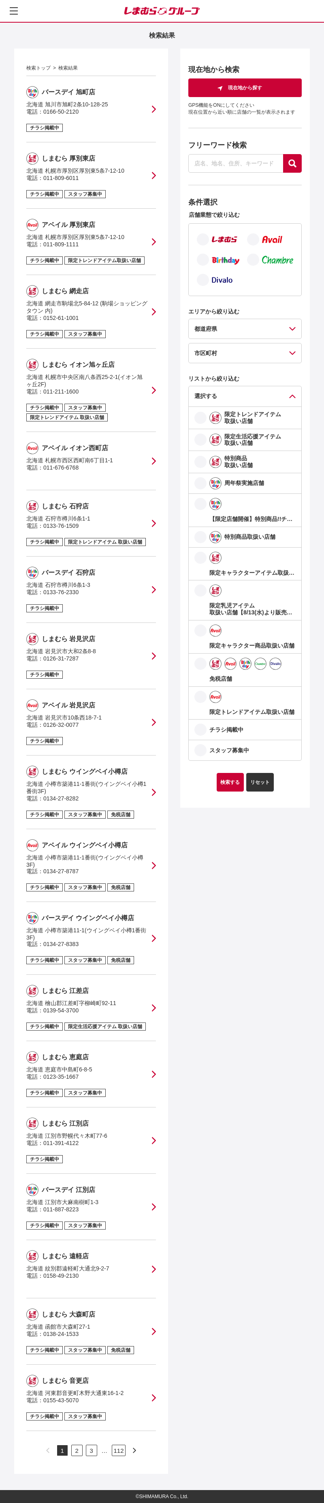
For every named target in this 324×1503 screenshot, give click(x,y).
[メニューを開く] (13, 11)
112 (118, 1450)
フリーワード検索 (217, 145)
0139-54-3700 (61, 1010)
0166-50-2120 (61, 111)
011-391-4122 (61, 1143)
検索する (230, 782)
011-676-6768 (61, 467)
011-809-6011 (61, 178)
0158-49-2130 (61, 1275)
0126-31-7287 (61, 658)
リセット (260, 782)
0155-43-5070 (61, 1400)
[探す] (292, 163)
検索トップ (38, 68)
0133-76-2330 (61, 592)
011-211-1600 (61, 391)
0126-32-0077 (61, 725)
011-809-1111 (61, 244)
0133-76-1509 (61, 526)
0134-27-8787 (61, 871)
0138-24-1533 (61, 1334)
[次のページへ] (134, 1450)
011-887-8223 (61, 1209)
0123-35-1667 (61, 1076)
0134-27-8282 (61, 798)
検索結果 (68, 68)
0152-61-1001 (61, 318)
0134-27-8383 (61, 944)
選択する (205, 396)
